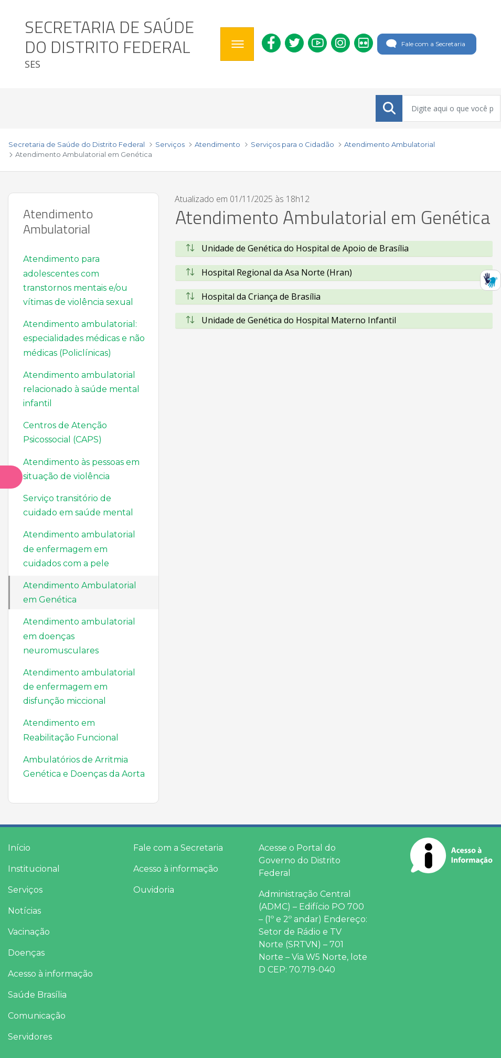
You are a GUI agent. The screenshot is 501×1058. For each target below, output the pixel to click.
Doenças (26, 953)
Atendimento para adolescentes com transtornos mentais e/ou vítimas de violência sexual (78, 280)
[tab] (334, 249)
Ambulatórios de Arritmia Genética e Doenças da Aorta (84, 767)
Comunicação (37, 1016)
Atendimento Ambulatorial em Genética (79, 592)
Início (19, 848)
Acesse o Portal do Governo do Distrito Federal (299, 860)
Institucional (34, 869)
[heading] (118, 44)
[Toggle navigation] (237, 44)
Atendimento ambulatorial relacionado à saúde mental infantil (81, 389)
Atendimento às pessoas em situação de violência (81, 469)
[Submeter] (389, 108)
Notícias (24, 911)
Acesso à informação (50, 974)
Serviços (25, 890)
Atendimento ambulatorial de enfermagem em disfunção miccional (79, 687)
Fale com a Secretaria (424, 44)
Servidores (30, 1037)
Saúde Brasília (37, 995)
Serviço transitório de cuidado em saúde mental (78, 505)
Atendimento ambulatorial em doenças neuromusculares (79, 636)
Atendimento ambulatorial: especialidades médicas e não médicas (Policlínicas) (84, 338)
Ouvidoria (153, 890)
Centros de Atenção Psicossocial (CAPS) (65, 432)
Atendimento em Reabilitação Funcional (71, 730)
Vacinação (29, 932)
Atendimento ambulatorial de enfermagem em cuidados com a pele (79, 549)
